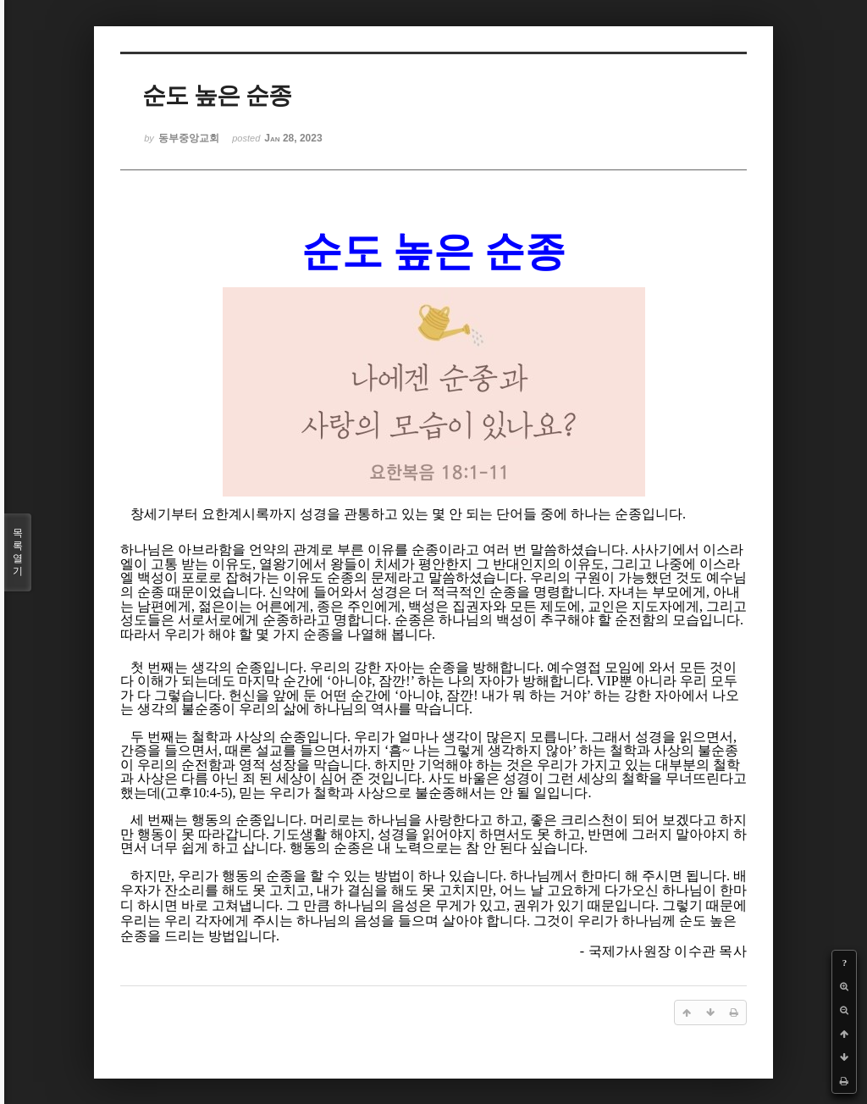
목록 (18, 552)
